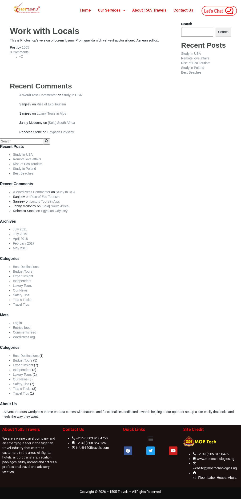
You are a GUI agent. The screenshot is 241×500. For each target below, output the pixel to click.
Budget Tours (22, 271)
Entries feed (22, 327)
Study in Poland (192, 68)
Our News (20, 290)
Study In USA (191, 53)
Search (186, 24)
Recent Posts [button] (12, 147)
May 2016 (20, 248)
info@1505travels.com (92, 448)
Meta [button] (4, 315)
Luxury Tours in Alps (51, 113)
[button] (151, 438)
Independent (22, 281)
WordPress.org (24, 337)
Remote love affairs (195, 58)
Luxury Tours (22, 286)
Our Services (111, 10)
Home (85, 10)
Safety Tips (21, 295)
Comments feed (24, 332)
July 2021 (20, 229)
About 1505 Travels (149, 10)
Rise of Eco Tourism (195, 63)
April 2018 (20, 239)
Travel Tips (21, 304)
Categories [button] (10, 259)
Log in (17, 323)
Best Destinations (26, 267)
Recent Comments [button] (16, 184)
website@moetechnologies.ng (215, 468)
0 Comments (19, 52)
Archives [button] (8, 221)
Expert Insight (23, 276)
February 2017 (23, 243)
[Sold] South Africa (61, 123)
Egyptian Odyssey (60, 132)
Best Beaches (191, 72)
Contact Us (183, 10)
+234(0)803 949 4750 (92, 438)
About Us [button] (8, 404)
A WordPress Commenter (37, 95)
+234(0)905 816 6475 (213, 454)
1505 (25, 47)
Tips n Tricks (22, 300)
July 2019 (20, 234)
